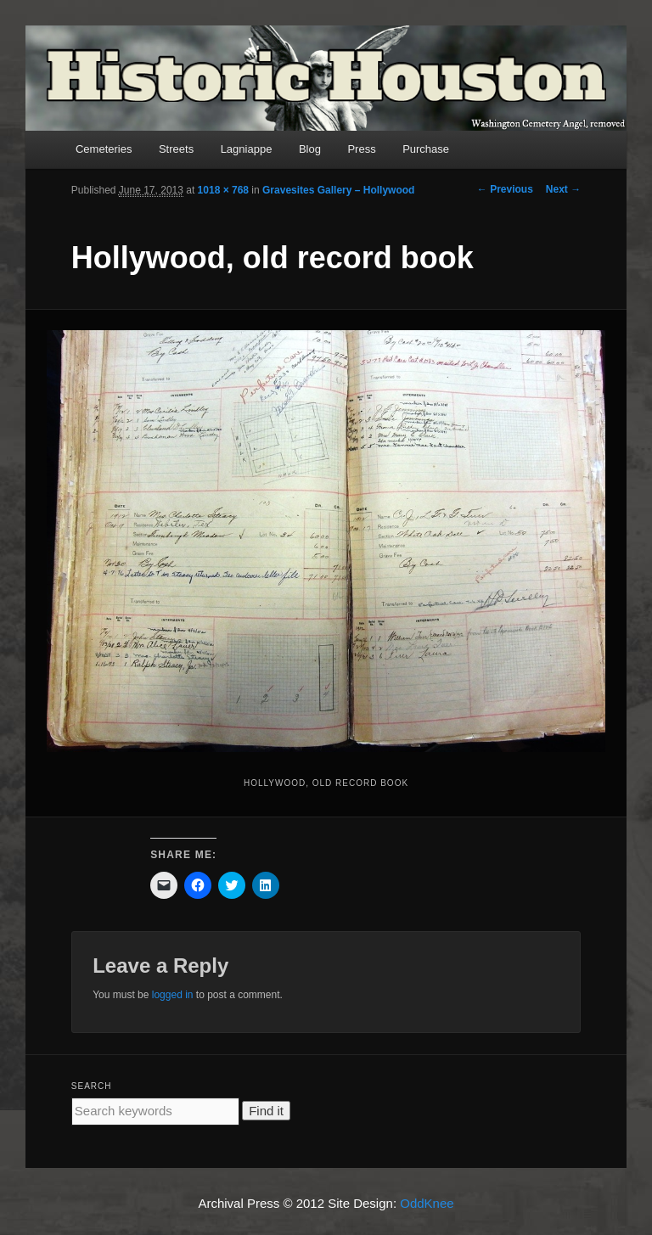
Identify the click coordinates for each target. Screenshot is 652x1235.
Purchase (425, 149)
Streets (176, 149)
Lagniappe (247, 149)
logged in (173, 995)
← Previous (505, 189)
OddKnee (426, 1203)
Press (361, 149)
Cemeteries (104, 149)
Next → (563, 189)
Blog (310, 149)
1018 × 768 (223, 190)
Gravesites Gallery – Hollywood (338, 190)
